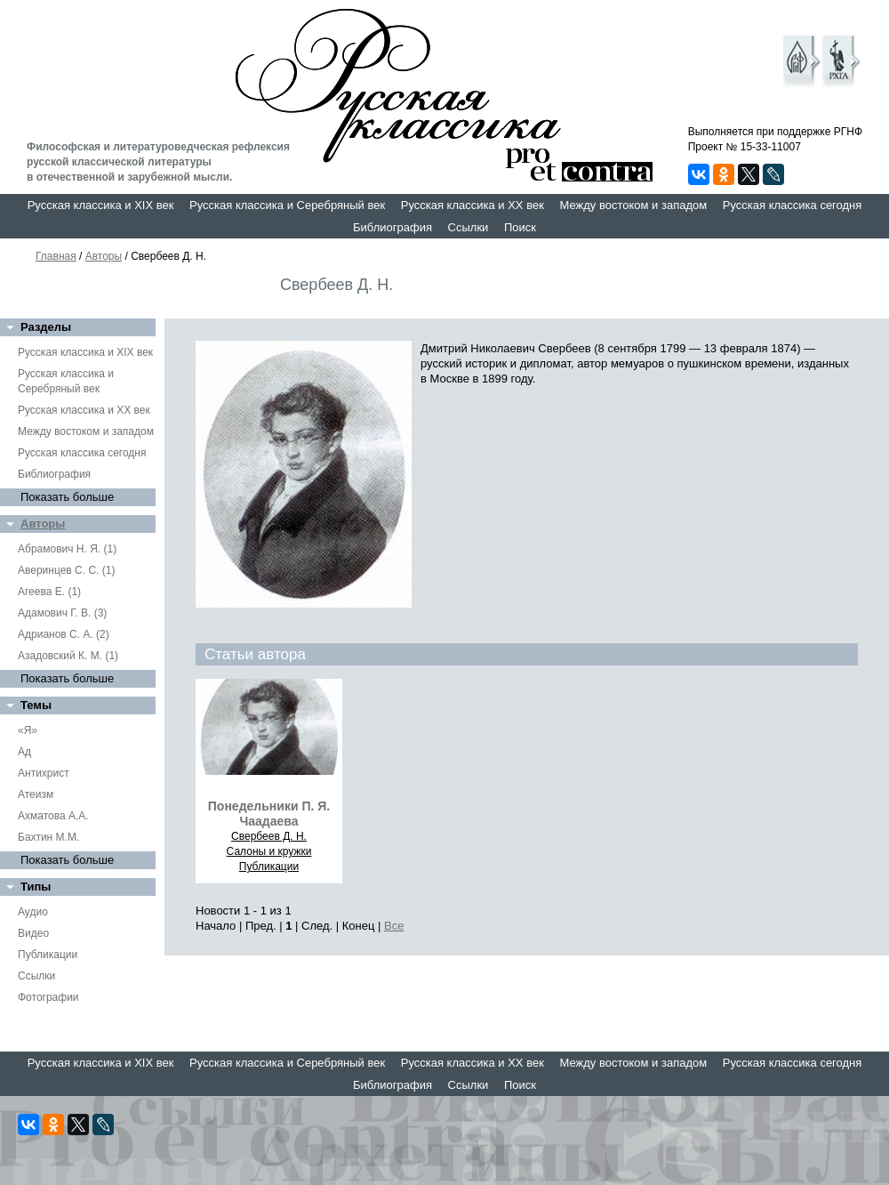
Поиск (520, 227)
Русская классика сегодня (792, 205)
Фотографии (48, 997)
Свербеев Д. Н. (269, 836)
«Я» (27, 730)
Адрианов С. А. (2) (63, 634)
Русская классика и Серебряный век (287, 205)
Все (394, 925)
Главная (56, 256)
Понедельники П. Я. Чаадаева (269, 813)
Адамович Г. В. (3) (62, 613)
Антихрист (43, 773)
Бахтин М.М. (48, 837)
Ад (24, 752)
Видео (33, 933)
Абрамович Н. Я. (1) (67, 549)
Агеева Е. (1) (49, 591)
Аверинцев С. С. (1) (66, 570)
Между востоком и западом (633, 205)
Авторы (103, 256)
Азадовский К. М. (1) (68, 655)
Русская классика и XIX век (101, 205)
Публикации (47, 954)
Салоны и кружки (269, 851)
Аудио (33, 912)
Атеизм (35, 794)
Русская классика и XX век (472, 205)
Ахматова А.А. (53, 816)
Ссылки (468, 227)
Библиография (392, 227)
